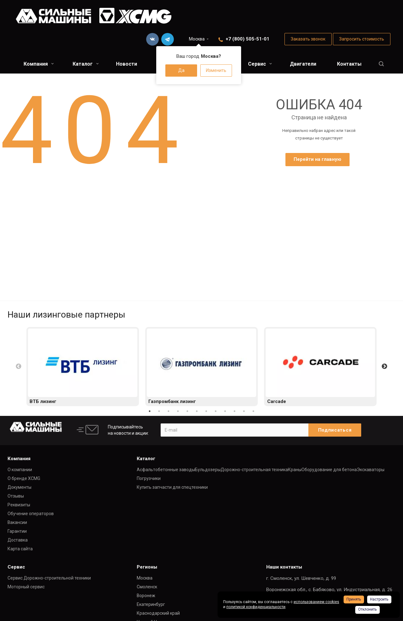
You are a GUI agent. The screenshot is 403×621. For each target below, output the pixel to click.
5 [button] (187, 411)
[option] (82, 366)
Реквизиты (19, 504)
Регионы (147, 567)
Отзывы (16, 495)
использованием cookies (316, 602)
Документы (19, 487)
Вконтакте (152, 39)
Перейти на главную (317, 159)
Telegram (167, 39)
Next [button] (384, 366)
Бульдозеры (208, 469)
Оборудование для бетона (329, 469)
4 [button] (178, 411)
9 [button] (225, 411)
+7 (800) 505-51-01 (247, 39)
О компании (20, 469)
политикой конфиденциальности (255, 607)
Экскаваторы (370, 469)
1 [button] (149, 411)
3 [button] (168, 411)
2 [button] (159, 411)
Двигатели (303, 64)
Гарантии (17, 531)
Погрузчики (149, 478)
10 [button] (234, 411)
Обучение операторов (31, 513)
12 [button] (253, 411)
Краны (294, 469)
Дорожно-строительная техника (254, 469)
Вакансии (17, 522)
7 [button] (206, 411)
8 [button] (216, 411)
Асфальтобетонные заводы (166, 469)
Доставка (18, 539)
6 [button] (197, 411)
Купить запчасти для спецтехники (172, 487)
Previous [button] (18, 366)
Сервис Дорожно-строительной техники (49, 577)
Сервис (260, 64)
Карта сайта (20, 548)
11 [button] (244, 411)
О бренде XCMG (24, 478)
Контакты (349, 64)
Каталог (86, 64)
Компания (39, 64)
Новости (126, 64)
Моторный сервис (26, 586)
